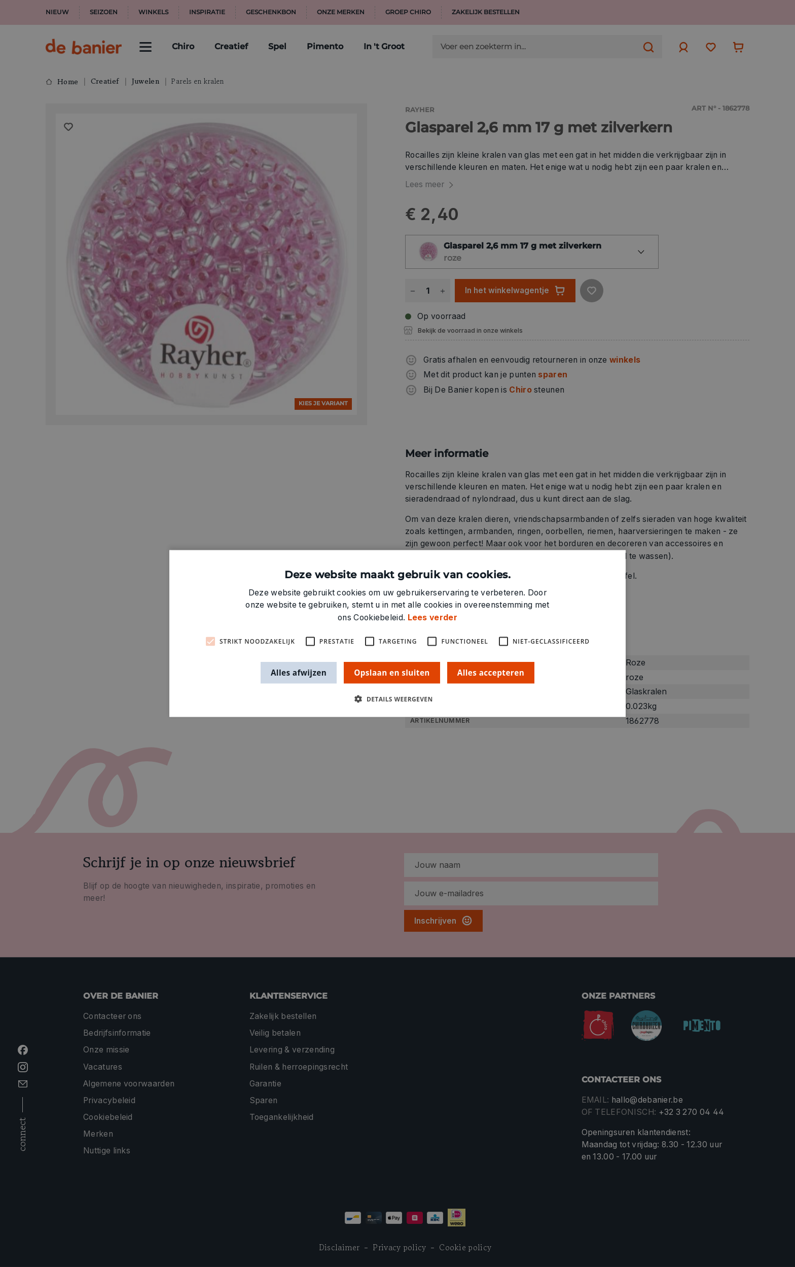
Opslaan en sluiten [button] (392, 672)
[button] (397, 699)
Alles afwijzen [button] (299, 672)
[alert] (397, 633)
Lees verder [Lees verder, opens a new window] (432, 617)
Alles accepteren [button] (490, 672)
